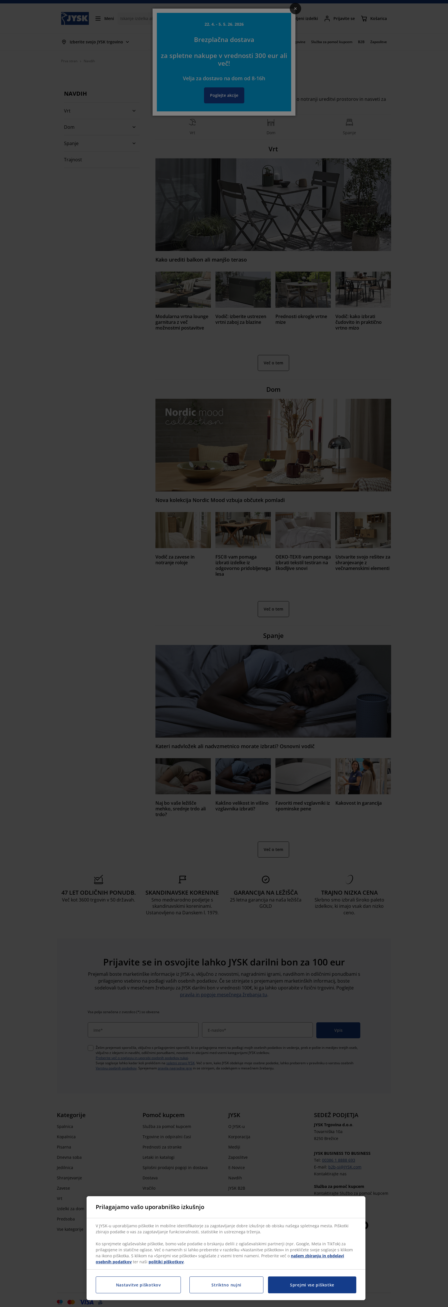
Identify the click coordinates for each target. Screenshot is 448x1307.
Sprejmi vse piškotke (312, 1285)
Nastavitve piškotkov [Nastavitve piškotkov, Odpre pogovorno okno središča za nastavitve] (138, 1285)
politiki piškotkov (166, 1261)
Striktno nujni (226, 1285)
